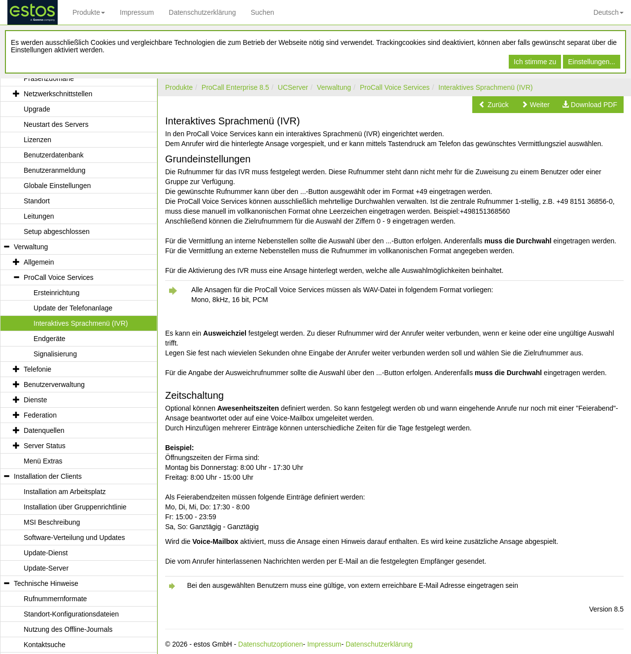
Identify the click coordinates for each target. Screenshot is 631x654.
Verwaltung (334, 87)
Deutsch (609, 12)
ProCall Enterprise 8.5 (235, 87)
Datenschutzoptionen (270, 644)
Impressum (137, 12)
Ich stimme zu (535, 62)
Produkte (88, 12)
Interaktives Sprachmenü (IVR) (485, 87)
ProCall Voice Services (395, 87)
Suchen (262, 12)
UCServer (293, 87)
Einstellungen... (591, 62)
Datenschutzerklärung (202, 12)
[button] (493, 104)
